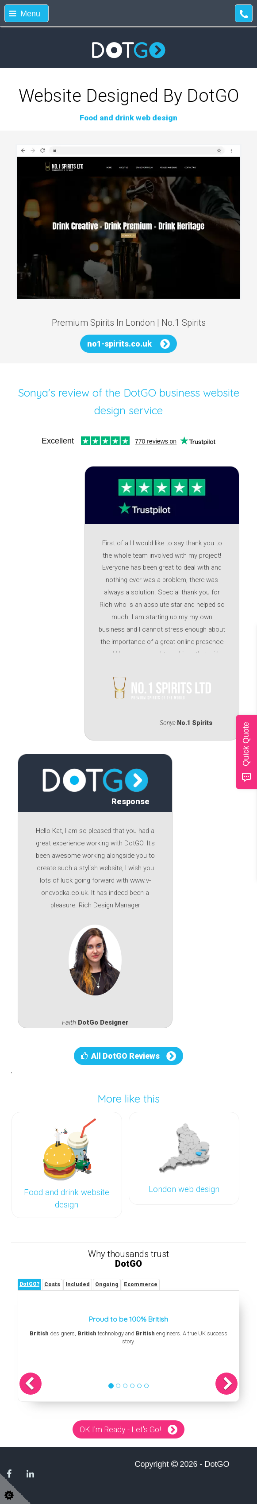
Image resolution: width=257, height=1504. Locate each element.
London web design (184, 1189)
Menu (24, 13)
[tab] (29, 1284)
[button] (30, 1384)
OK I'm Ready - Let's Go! (120, 1429)
